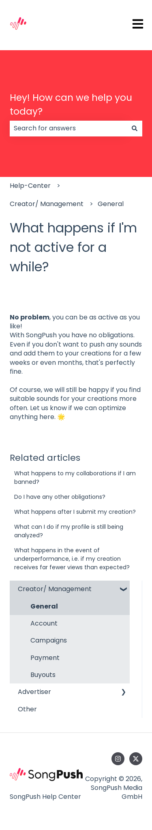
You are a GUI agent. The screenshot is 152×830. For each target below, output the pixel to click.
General (111, 204)
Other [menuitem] (27, 709)
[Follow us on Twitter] (135, 758)
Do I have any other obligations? (59, 497)
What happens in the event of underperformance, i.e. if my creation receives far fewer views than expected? (72, 558)
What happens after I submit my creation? (75, 512)
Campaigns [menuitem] (48, 640)
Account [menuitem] (44, 623)
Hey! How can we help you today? (71, 104)
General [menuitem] (44, 606)
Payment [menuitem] (45, 657)
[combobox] (68, 128)
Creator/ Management (46, 204)
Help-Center (30, 185)
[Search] (134, 128)
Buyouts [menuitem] (43, 674)
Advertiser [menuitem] (34, 691)
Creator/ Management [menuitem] (55, 589)
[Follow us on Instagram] (117, 758)
